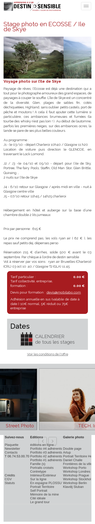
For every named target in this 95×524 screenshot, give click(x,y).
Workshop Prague (76, 475)
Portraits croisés (41, 468)
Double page (72, 448)
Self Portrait (38, 490)
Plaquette (11, 445)
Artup (67, 452)
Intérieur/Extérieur (43, 475)
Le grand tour (40, 502)
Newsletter (12, 448)
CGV (8, 479)
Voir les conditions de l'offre (47, 354)
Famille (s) (37, 464)
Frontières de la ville (77, 464)
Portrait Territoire (42, 487)
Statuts (10, 483)
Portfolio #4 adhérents (46, 448)
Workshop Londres (76, 471)
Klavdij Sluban (73, 487)
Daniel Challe (73, 460)
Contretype (38, 471)
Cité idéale (38, 498)
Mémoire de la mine (44, 494)
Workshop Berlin (75, 483)
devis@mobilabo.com (63, 292)
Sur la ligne (38, 479)
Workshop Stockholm (78, 479)
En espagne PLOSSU (46, 483)
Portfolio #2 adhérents (46, 456)
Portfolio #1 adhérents (46, 460)
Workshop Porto (74, 468)
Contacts (11, 452)
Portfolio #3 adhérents (46, 452)
